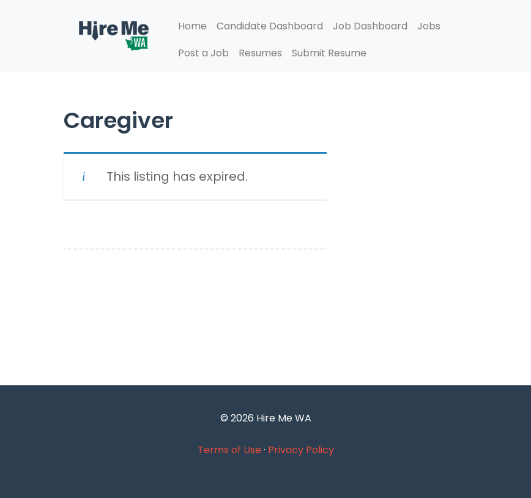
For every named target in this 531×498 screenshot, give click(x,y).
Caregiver (118, 120)
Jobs (428, 26)
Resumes (260, 53)
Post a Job (203, 53)
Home (192, 26)
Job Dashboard (370, 26)
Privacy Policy (301, 450)
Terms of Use (229, 450)
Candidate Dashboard (270, 26)
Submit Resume (329, 53)
